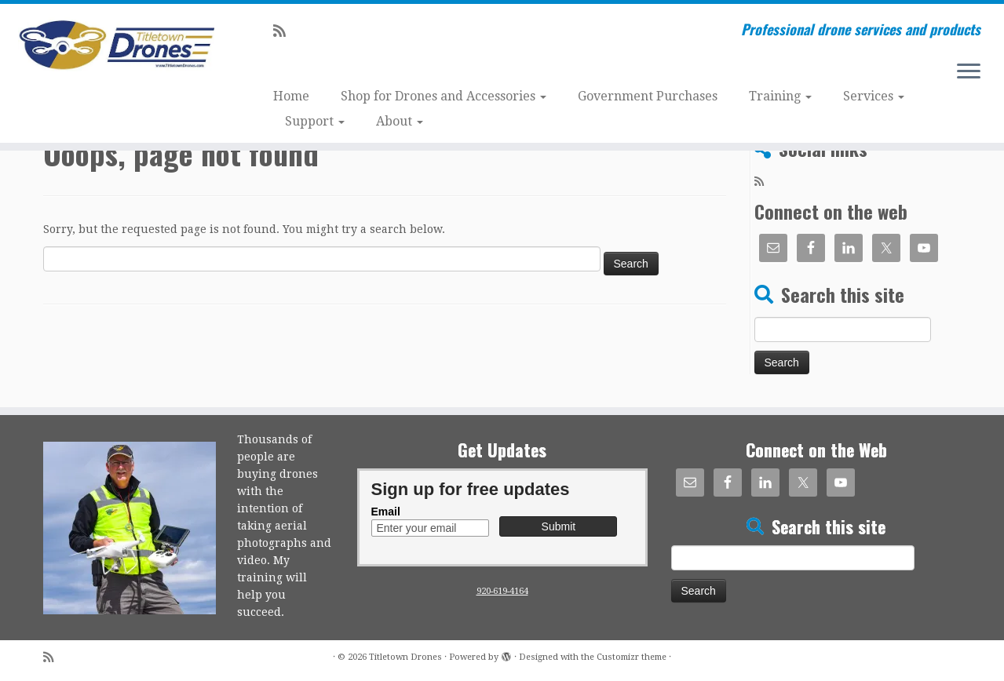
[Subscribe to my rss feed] (284, 31)
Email (385, 511)
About (399, 121)
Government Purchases (647, 96)
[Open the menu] (968, 72)
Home (291, 96)
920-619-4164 (502, 591)
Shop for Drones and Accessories (443, 96)
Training (780, 96)
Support (315, 121)
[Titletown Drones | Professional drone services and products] (116, 46)
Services (873, 96)
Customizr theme (631, 657)
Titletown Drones (405, 657)
